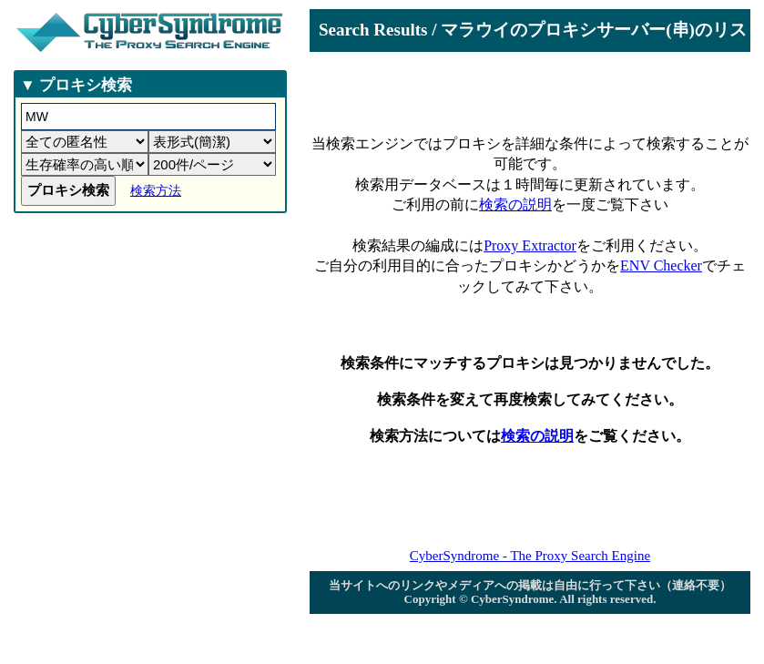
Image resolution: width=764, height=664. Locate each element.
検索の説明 (515, 204)
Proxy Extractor (530, 245)
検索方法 (155, 191)
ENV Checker (661, 265)
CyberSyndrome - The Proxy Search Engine (530, 555)
